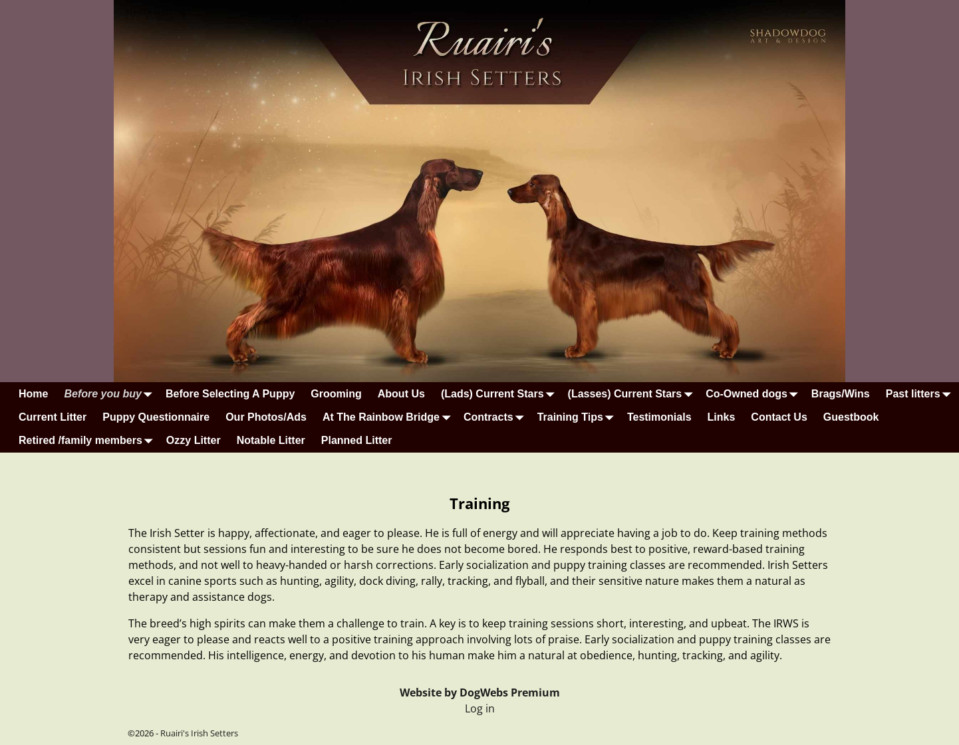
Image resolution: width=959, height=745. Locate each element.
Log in (480, 708)
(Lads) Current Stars (500, 393)
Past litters (921, 393)
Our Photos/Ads (266, 417)
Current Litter (52, 417)
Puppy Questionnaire (155, 417)
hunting (657, 655)
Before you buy (110, 393)
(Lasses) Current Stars (633, 393)
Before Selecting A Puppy (230, 393)
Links (722, 417)
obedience (606, 655)
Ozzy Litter (193, 440)
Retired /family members (88, 441)
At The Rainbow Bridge (389, 417)
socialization (497, 565)
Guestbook (851, 417)
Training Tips (578, 417)
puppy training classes (609, 565)
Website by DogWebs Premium (480, 692)
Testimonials (659, 417)
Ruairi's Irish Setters (199, 733)
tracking (702, 655)
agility (764, 655)
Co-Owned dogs (754, 393)
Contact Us (779, 417)
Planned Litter (356, 440)
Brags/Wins (840, 393)
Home (33, 393)
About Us (401, 393)
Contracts (496, 417)
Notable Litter (271, 440)
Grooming (336, 393)
